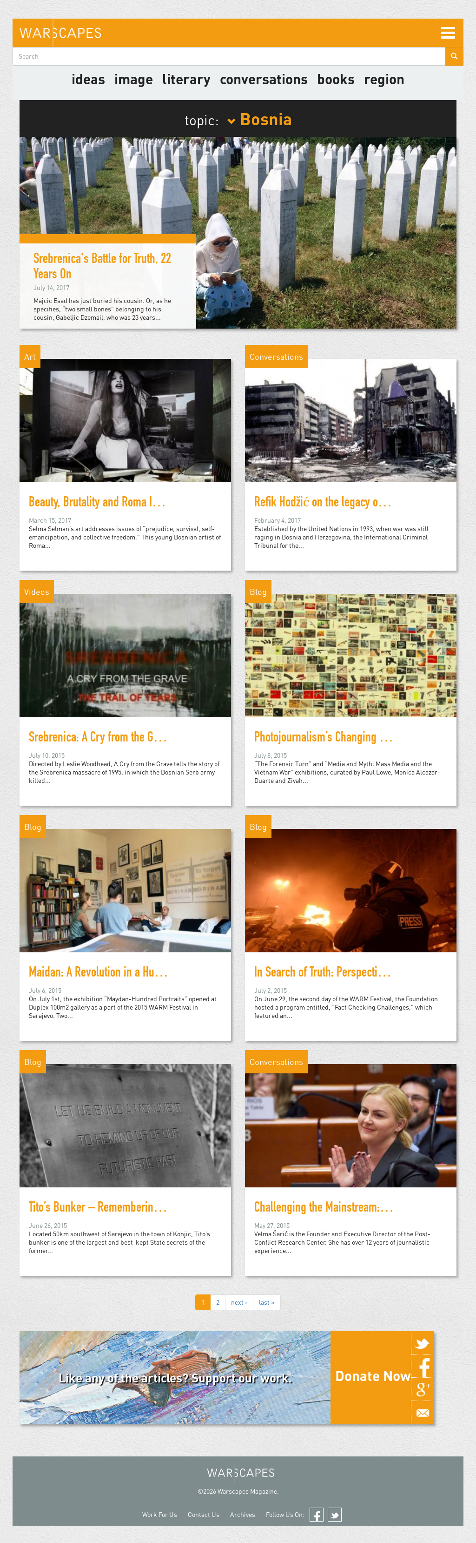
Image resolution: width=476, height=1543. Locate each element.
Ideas (88, 78)
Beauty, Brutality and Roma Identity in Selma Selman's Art (155, 504)
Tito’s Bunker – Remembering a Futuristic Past (130, 1209)
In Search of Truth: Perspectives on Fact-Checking (364, 974)
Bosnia (259, 118)
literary (186, 78)
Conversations (264, 78)
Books (336, 78)
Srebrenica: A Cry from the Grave (100, 739)
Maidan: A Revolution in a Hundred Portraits (124, 974)
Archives (242, 1514)
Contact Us (203, 1514)
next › (239, 1302)
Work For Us (159, 1514)
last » (267, 1302)
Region (384, 78)
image (133, 78)
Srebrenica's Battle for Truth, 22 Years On (102, 268)
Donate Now (373, 1375)
